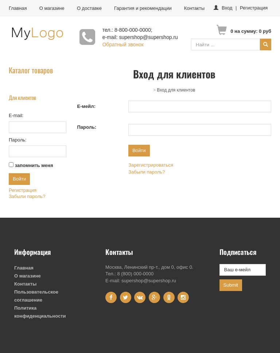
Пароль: (87, 127)
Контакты (194, 8)
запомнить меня (34, 165)
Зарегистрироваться (150, 165)
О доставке (89, 8)
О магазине (52, 8)
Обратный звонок (123, 44)
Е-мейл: (86, 106)
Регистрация (254, 8)
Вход (227, 8)
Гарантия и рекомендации (143, 8)
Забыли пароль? (27, 196)
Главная (18, 8)
